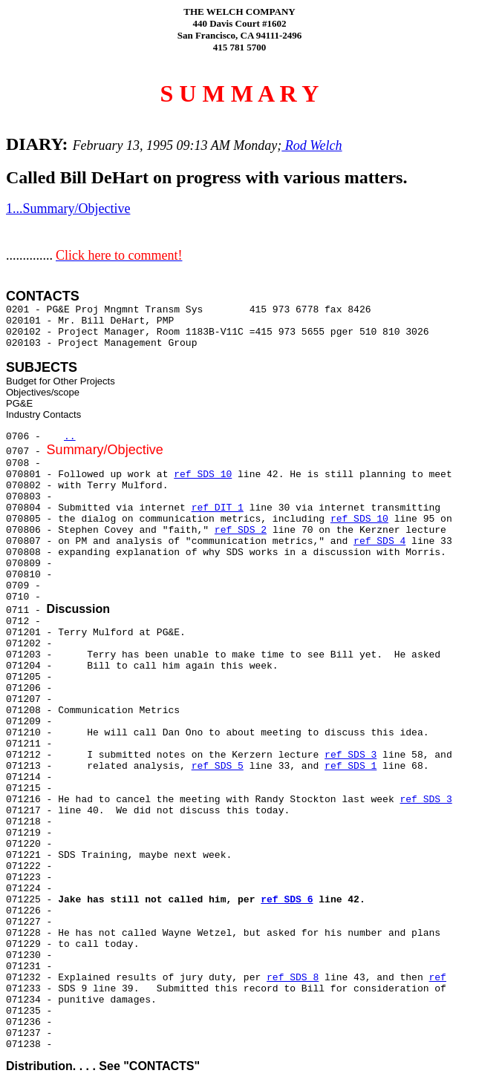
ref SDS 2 (241, 530)
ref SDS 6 (287, 899)
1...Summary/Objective (68, 208)
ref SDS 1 (351, 766)
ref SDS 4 (379, 541)
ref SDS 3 (351, 755)
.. (70, 436)
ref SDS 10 (203, 474)
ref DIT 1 (218, 508)
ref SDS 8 (293, 977)
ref (437, 977)
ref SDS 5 (218, 766)
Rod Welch (311, 145)
